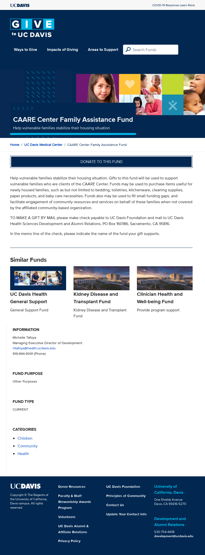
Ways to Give (25, 49)
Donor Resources (71, 486)
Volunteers (67, 516)
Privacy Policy (69, 540)
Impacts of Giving (62, 49)
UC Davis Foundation (123, 486)
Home (14, 144)
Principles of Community (126, 495)
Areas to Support (103, 49)
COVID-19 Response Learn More (173, 5)
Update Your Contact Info (126, 514)
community (28, 446)
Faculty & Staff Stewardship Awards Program (74, 501)
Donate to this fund (101, 161)
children (25, 438)
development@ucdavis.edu (173, 536)
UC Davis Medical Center (43, 144)
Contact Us (115, 504)
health (23, 454)
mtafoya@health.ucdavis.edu (34, 348)
